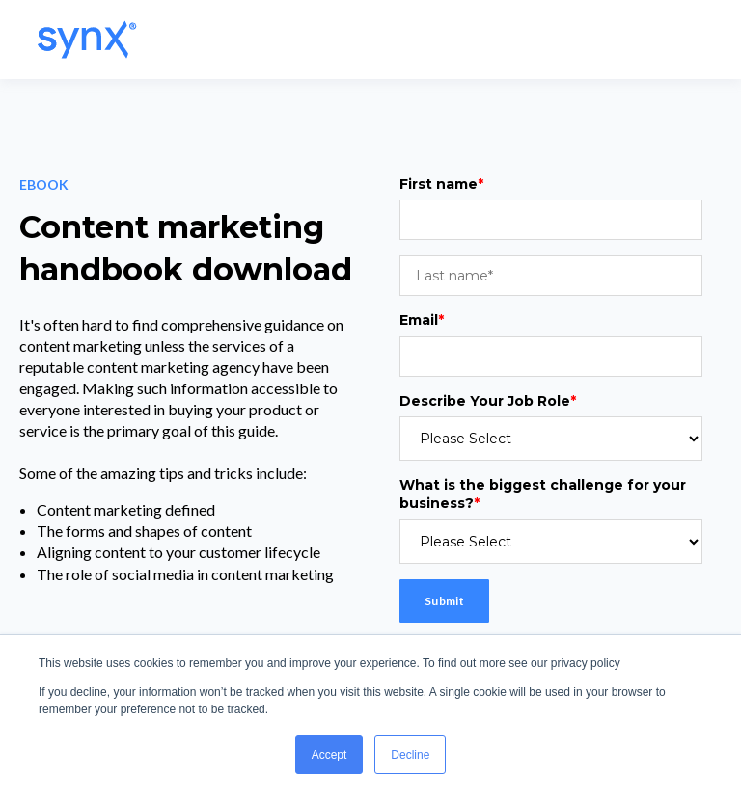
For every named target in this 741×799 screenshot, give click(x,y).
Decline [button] (410, 754)
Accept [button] (329, 754)
